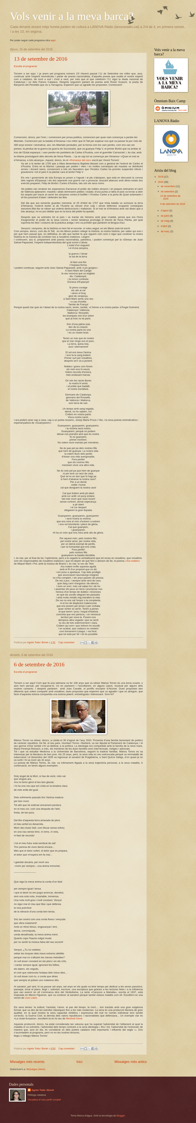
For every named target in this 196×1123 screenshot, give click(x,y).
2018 (161, 176)
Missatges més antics (130, 1062)
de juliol (165, 215)
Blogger (121, 1115)
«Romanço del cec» (80, 160)
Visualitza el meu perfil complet (44, 1099)
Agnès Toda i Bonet (42, 1090)
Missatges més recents (27, 1062)
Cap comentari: (67, 642)
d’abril (164, 226)
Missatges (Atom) (35, 1069)
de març (165, 231)
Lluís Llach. (31, 997)
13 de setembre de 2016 (40, 59)
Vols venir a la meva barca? (72, 16)
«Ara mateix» (132, 560)
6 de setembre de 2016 (39, 664)
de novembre (168, 186)
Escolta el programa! (25, 66)
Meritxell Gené (74, 1018)
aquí (53, 40)
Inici (79, 1062)
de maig (165, 220)
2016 (161, 182)
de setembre (168, 191)
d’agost (165, 210)
